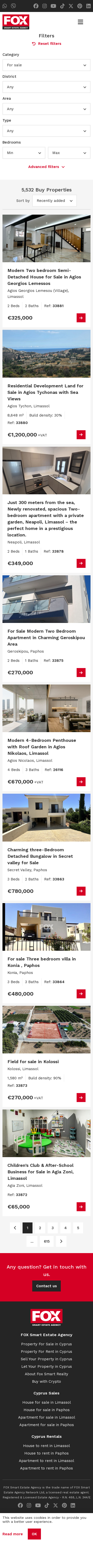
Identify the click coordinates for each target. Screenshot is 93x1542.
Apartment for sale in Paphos (46, 1425)
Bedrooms (11, 142)
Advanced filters (46, 167)
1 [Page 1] (27, 1228)
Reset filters (46, 43)
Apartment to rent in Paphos (46, 1468)
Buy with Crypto (46, 1381)
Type (6, 120)
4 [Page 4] (65, 1228)
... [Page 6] (32, 1241)
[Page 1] (15, 1227)
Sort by (23, 200)
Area (6, 98)
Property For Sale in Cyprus (46, 1344)
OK (34, 1534)
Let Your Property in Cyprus (46, 1366)
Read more (12, 1534)
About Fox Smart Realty (46, 1374)
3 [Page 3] (53, 1228)
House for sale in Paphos (47, 1410)
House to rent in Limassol (46, 1446)
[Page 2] (61, 1241)
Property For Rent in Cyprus (46, 1351)
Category (10, 54)
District (9, 76)
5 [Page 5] (78, 1228)
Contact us (46, 1286)
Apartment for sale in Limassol (46, 1417)
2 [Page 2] (40, 1228)
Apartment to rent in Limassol (46, 1460)
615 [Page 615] (47, 1241)
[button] (46, 65)
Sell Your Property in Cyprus (46, 1359)
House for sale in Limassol (46, 1402)
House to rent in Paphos (46, 1453)
